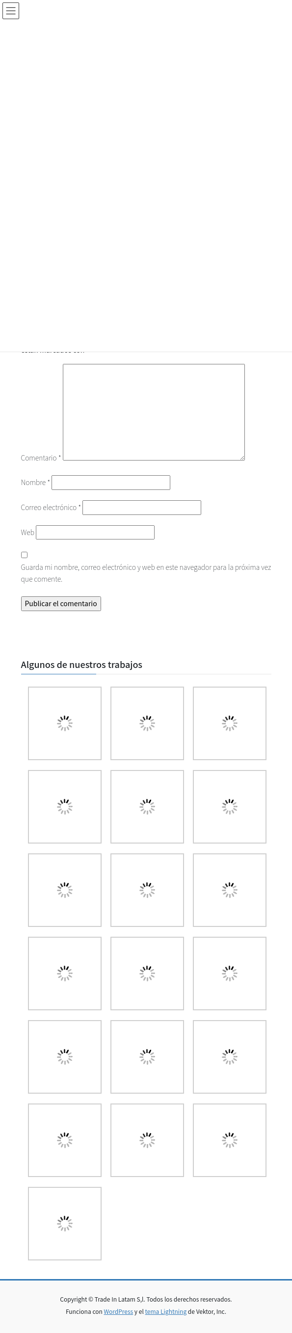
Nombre (36, 482)
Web (27, 532)
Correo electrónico (51, 507)
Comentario (41, 457)
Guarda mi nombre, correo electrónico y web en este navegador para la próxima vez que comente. (146, 573)
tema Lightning (166, 1311)
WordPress (118, 1311)
